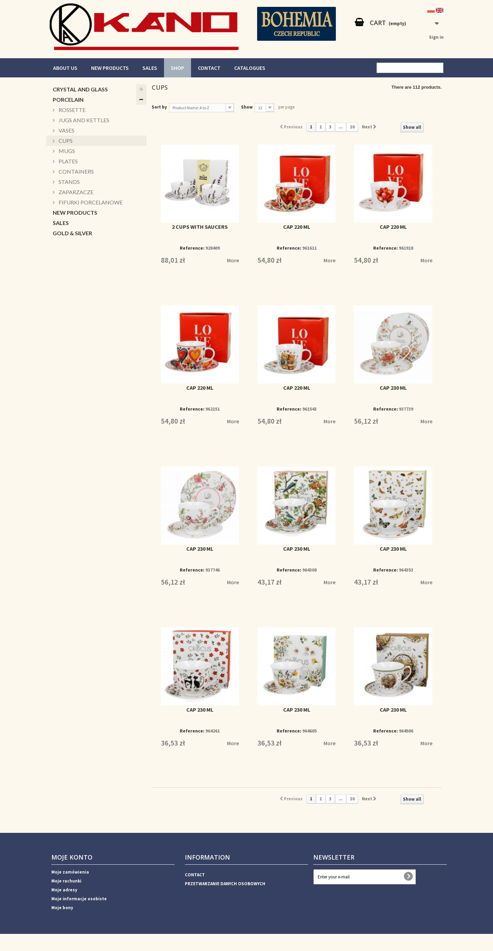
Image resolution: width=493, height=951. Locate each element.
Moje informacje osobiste (79, 899)
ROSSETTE (72, 110)
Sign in (436, 37)
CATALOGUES (249, 67)
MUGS (66, 151)
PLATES (68, 161)
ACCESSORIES (71, 325)
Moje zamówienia (70, 872)
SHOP (177, 67)
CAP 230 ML (393, 387)
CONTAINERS (76, 171)
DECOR (62, 315)
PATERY (63, 274)
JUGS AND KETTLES (83, 120)
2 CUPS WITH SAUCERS (200, 226)
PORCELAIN (68, 99)
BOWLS (63, 284)
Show (247, 107)
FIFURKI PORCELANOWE (90, 202)
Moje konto (71, 857)
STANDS (69, 181)
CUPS (65, 140)
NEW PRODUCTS (110, 67)
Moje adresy (64, 890)
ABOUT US (65, 67)
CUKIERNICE (69, 294)
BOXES (62, 264)
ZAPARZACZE (75, 192)
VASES (66, 130)
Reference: (192, 248)
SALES (149, 67)
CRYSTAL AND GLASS (80, 89)
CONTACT (209, 67)
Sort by (159, 107)
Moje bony (62, 908)
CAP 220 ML (296, 226)
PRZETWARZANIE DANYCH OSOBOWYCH (225, 884)
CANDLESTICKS (73, 243)
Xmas (60, 305)
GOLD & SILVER (72, 233)
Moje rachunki (66, 881)
